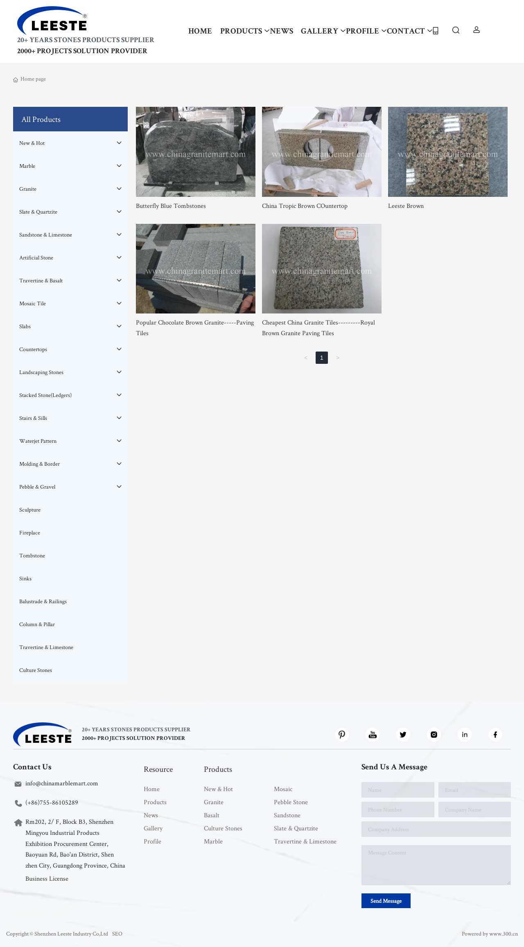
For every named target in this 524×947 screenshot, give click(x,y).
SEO (117, 933)
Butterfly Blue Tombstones (171, 205)
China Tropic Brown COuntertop (305, 205)
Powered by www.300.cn (490, 933)
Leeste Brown (406, 205)
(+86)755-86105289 (51, 802)
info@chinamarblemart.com (61, 783)
